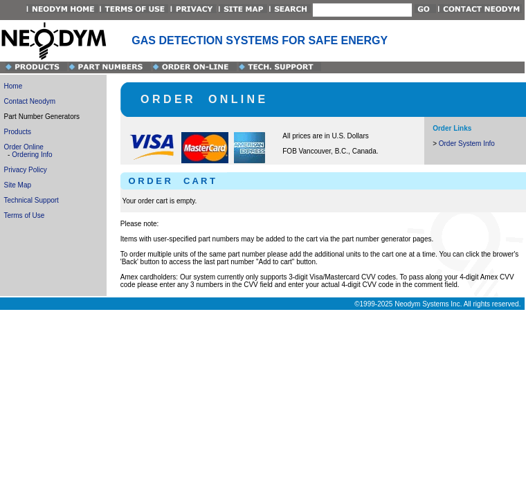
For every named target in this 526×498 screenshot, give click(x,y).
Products (17, 132)
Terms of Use (23, 215)
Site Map (17, 185)
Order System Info (467, 143)
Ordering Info (32, 154)
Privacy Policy (25, 170)
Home (13, 86)
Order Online (24, 147)
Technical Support (31, 200)
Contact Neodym (29, 101)
